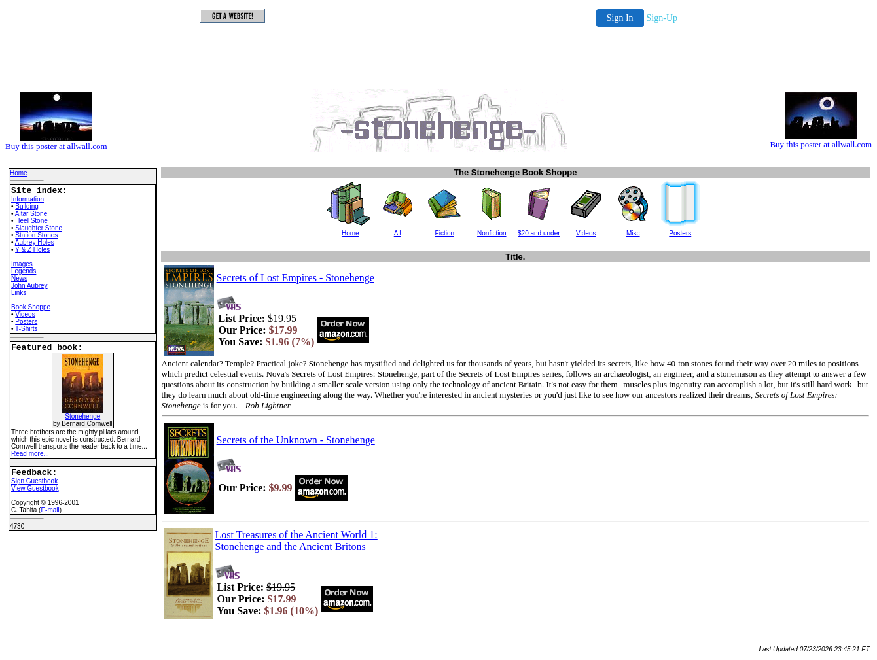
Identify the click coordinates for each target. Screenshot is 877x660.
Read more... (30, 453)
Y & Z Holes (32, 249)
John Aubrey (29, 285)
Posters (26, 321)
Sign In (620, 18)
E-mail (50, 509)
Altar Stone (31, 213)
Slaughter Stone (38, 228)
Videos (25, 314)
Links (18, 292)
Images (22, 264)
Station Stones (36, 235)
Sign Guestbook (34, 481)
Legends (23, 271)
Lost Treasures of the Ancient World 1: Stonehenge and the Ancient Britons (296, 540)
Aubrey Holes (34, 242)
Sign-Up (662, 18)
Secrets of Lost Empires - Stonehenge (295, 277)
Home (18, 173)
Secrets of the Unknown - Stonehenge (296, 439)
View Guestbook (35, 488)
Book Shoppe (30, 307)
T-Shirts (26, 328)
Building (27, 206)
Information (27, 199)
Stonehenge (82, 413)
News (19, 278)
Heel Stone (31, 220)
